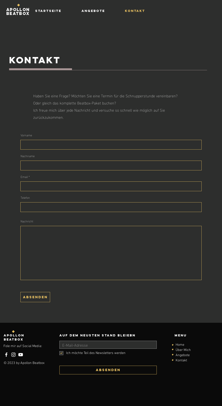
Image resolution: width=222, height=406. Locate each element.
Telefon (25, 197)
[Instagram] (13, 354)
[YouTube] (20, 354)
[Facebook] (6, 354)
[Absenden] (108, 370)
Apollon (14, 335)
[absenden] (35, 297)
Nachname (28, 155)
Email (24, 176)
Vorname (26, 135)
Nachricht (27, 221)
